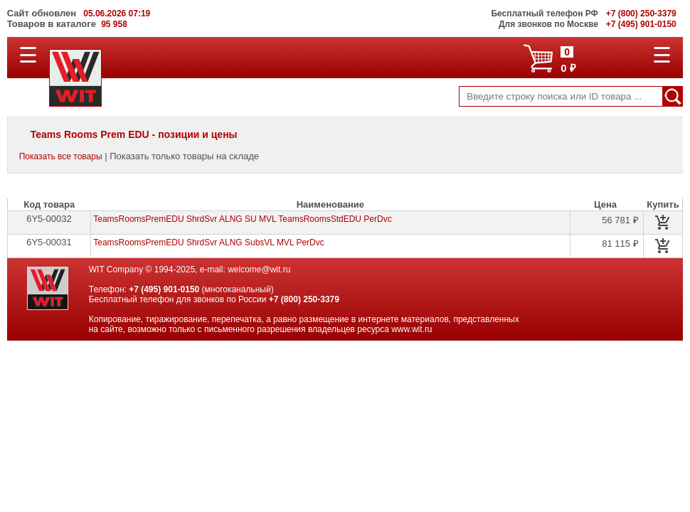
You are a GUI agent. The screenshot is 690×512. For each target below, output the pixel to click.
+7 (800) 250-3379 (304, 299)
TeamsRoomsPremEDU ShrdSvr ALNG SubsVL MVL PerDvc (208, 242)
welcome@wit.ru (259, 269)
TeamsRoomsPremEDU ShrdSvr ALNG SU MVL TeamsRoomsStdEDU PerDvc (242, 219)
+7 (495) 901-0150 (164, 289)
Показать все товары (60, 156)
